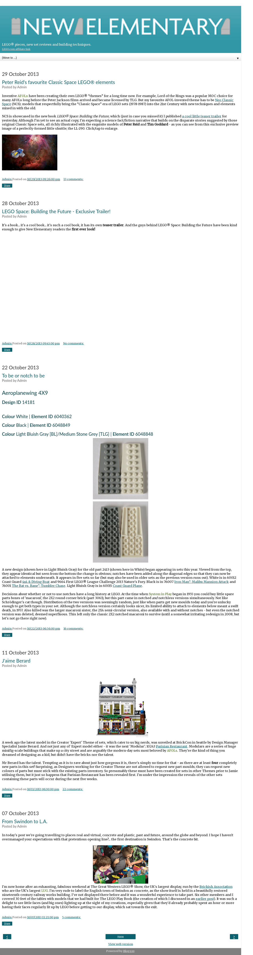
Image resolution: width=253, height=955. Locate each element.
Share (7, 185)
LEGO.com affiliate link (16, 49)
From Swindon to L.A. (24, 821)
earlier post (205, 899)
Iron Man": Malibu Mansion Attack (201, 582)
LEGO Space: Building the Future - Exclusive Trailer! (56, 211)
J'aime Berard (16, 661)
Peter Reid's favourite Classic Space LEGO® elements (58, 82)
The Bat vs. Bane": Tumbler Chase (38, 586)
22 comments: (72, 789)
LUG (44, 891)
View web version (120, 944)
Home (120, 936)
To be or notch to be (23, 375)
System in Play (160, 594)
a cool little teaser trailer (201, 116)
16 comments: (73, 628)
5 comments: (71, 917)
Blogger (128, 951)
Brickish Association (215, 887)
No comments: (73, 343)
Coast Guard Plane (127, 586)
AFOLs (23, 96)
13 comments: (73, 179)
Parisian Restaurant (171, 746)
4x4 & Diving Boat (36, 582)
